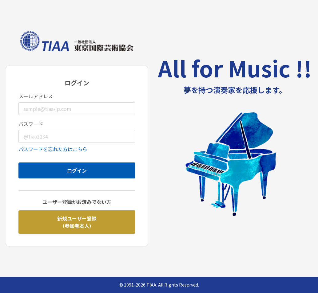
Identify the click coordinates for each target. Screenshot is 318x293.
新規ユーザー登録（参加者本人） (77, 222)
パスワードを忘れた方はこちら (52, 149)
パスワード (30, 123)
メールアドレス (35, 96)
